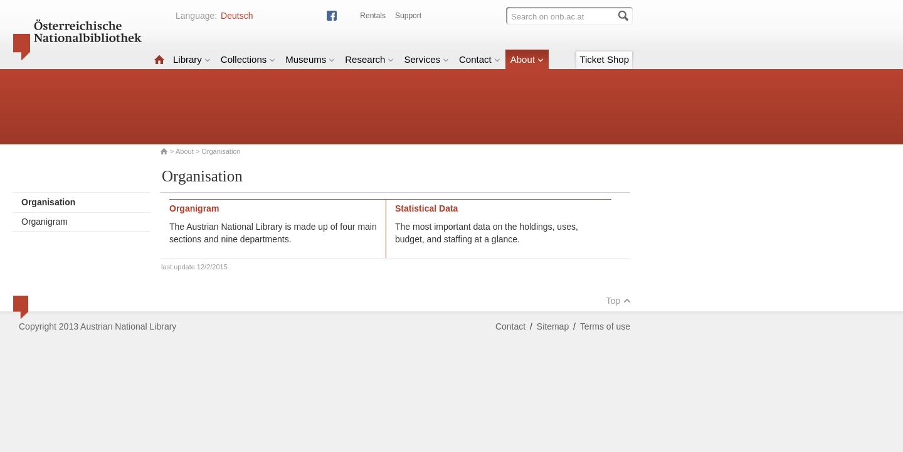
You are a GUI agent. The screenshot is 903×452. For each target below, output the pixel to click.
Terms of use (605, 326)
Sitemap (553, 326)
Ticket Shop (604, 59)
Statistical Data (426, 208)
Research (369, 59)
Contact (479, 59)
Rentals (373, 15)
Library (192, 59)
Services (426, 59)
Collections (248, 59)
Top (618, 301)
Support (408, 15)
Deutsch (237, 16)
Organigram (44, 222)
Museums (310, 59)
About (527, 59)
